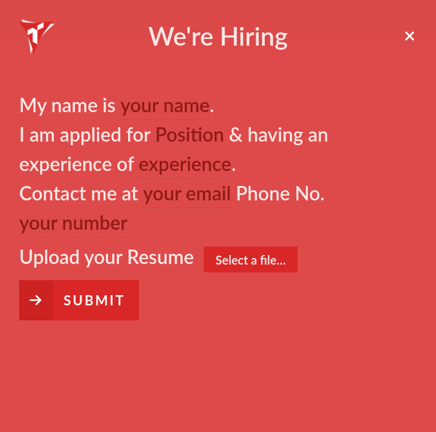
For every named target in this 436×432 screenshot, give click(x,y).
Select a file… (251, 260)
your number (73, 222)
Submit (94, 300)
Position (189, 134)
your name (165, 104)
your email (187, 193)
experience (184, 163)
